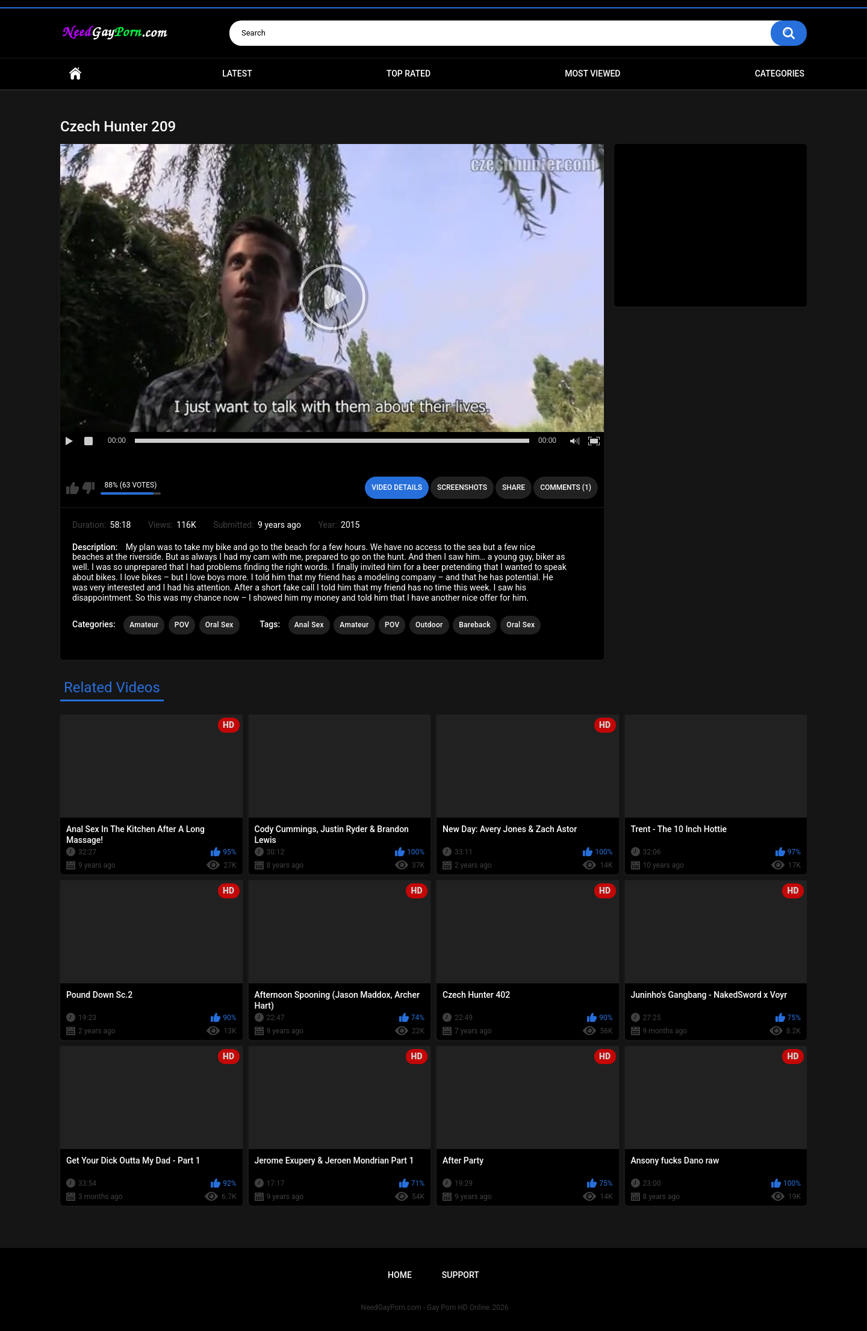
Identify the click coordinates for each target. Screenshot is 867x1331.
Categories (779, 73)
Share (513, 487)
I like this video (72, 488)
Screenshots (462, 487)
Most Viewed (592, 73)
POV (182, 625)
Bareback (475, 625)
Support (460, 1275)
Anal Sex (309, 625)
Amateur (143, 625)
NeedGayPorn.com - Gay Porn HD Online (425, 1307)
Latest (237, 73)
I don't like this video (88, 488)
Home (75, 73)
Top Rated (408, 73)
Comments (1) (565, 487)
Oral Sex (219, 625)
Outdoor (429, 625)
